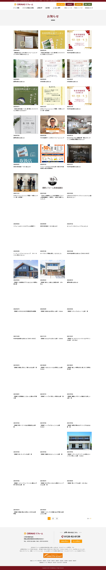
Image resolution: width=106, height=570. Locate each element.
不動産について (78, 8)
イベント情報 (16, 8)
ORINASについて (89, 8)
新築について (68, 8)
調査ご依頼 (88, 4)
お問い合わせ (60, 4)
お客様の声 (39, 8)
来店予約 (78, 4)
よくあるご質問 (56, 8)
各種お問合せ (64, 541)
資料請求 (69, 4)
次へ (88, 518)
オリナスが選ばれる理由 (28, 8)
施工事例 (48, 8)
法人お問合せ (76, 541)
